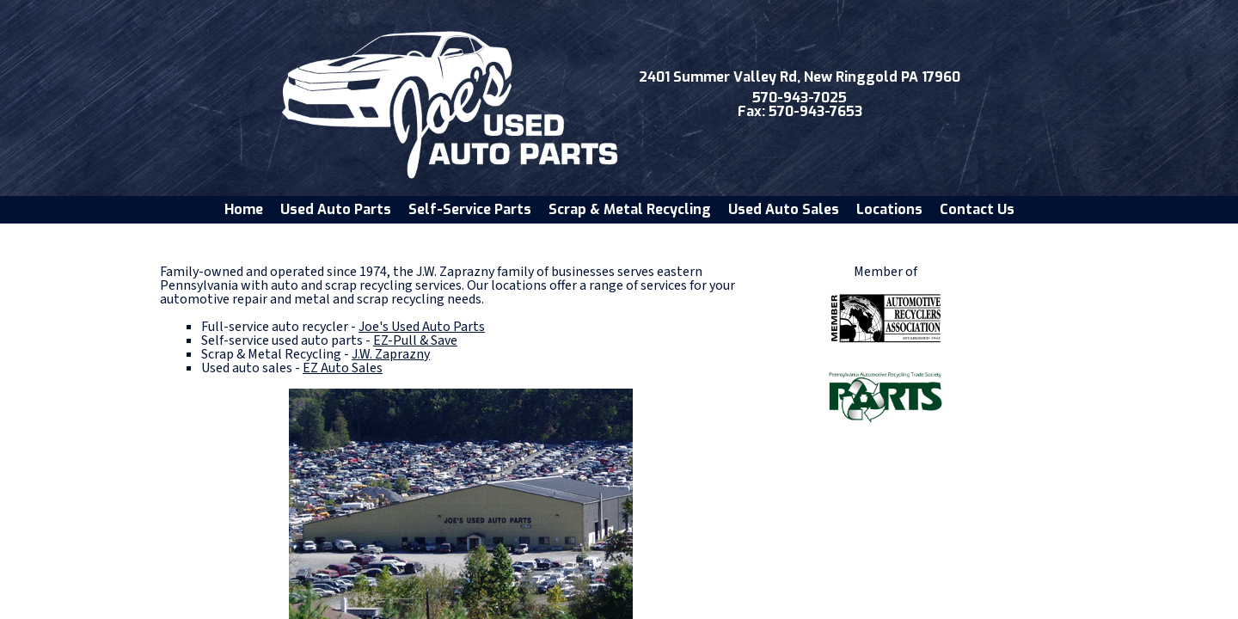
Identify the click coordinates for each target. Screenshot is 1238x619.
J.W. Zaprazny (391, 354)
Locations (889, 209)
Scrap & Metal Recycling (630, 209)
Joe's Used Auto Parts (422, 326)
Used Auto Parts (335, 209)
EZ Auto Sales (343, 368)
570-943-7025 (799, 98)
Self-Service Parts (469, 209)
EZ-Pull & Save (415, 340)
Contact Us (977, 209)
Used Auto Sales (783, 209)
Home (243, 209)
